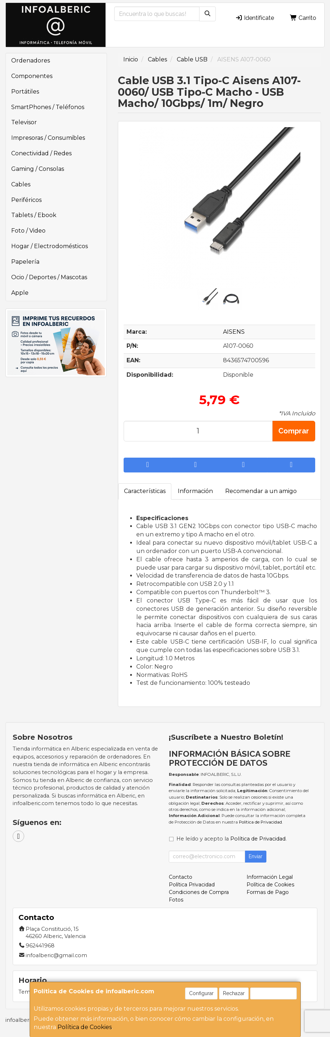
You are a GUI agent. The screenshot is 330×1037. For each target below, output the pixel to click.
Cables (20, 184)
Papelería (25, 261)
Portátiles (25, 91)
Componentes (31, 76)
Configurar (201, 993)
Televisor (24, 122)
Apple (20, 292)
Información (195, 491)
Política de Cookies (84, 1027)
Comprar (293, 431)
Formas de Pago (268, 892)
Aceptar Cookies (273, 993)
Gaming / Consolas (37, 168)
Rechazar (234, 993)
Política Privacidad (192, 884)
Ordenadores (30, 60)
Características (145, 491)
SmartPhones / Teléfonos (47, 107)
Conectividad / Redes (41, 153)
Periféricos (26, 199)
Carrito (303, 17)
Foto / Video (28, 230)
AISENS (234, 331)
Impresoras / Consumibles (48, 137)
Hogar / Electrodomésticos (49, 246)
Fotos (176, 899)
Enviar (255, 856)
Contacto (180, 877)
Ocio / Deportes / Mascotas (49, 277)
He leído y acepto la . (231, 838)
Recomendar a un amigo (261, 491)
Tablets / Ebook (33, 215)
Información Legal (270, 877)
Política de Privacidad (260, 822)
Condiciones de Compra (199, 892)
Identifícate (254, 17)
